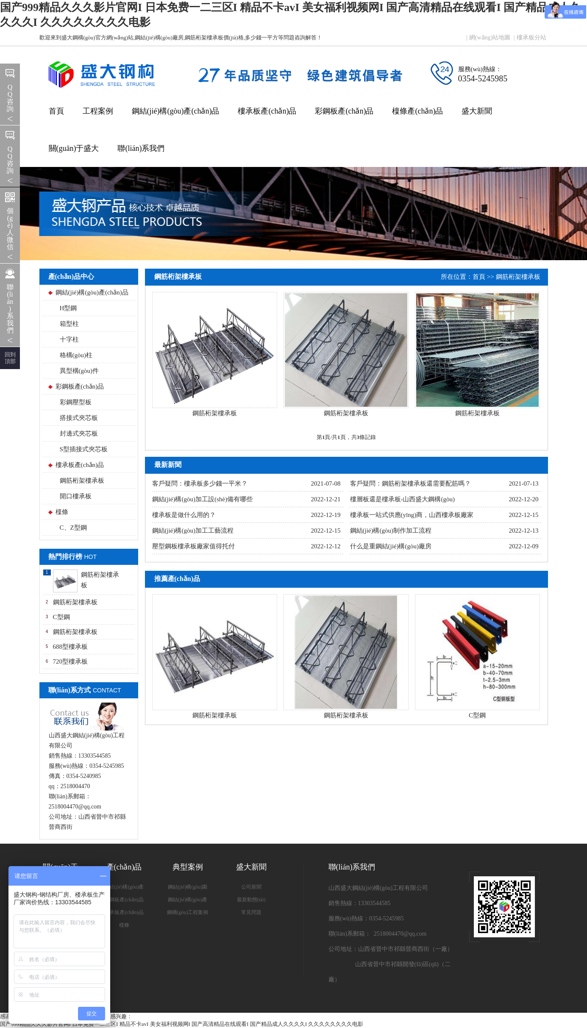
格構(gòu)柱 (76, 355)
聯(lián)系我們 (140, 148)
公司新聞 (251, 887)
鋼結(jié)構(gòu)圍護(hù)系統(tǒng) (188, 888)
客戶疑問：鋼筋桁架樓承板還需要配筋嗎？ (410, 483)
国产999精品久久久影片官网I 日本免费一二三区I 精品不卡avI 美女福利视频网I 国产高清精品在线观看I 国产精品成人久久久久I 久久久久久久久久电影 (181, 1024)
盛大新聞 (477, 111)
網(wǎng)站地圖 (489, 37)
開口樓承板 (76, 496)
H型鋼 (68, 308)
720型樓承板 (70, 661)
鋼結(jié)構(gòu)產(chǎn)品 (176, 111)
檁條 (62, 511)
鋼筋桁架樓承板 (82, 480)
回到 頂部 (10, 357)
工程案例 (98, 111)
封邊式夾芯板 (79, 433)
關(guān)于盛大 (74, 148)
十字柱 (69, 339)
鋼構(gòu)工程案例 (188, 912)
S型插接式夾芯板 (84, 449)
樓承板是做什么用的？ (184, 514)
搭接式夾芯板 (79, 417)
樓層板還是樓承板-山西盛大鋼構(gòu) (402, 499)
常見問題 (251, 912)
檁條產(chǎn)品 (417, 111)
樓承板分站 (531, 37)
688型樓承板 (70, 646)
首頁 (56, 111)
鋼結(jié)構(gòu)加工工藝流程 (193, 530)
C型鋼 (61, 617)
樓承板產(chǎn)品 (267, 111)
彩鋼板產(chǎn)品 (344, 111)
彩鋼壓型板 (76, 402)
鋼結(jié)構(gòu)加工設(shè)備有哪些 (202, 499)
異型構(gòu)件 (79, 370)
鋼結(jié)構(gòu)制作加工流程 (390, 530)
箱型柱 (69, 323)
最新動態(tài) (251, 900)
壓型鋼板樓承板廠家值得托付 (193, 546)
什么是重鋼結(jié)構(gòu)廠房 (390, 546)
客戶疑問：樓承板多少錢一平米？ (200, 483)
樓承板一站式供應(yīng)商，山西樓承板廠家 (412, 514)
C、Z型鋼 (73, 527)
